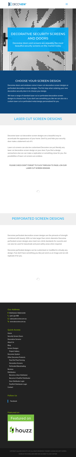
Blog (9, 345)
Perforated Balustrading (17, 366)
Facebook (13, 401)
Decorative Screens (14, 339)
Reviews (10, 369)
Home (10, 333)
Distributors (12, 372)
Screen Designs (13, 348)
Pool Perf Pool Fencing (17, 360)
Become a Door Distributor (18, 375)
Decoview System (14, 354)
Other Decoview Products (16, 357)
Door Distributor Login (16, 381)
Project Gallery (14, 351)
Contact (10, 387)
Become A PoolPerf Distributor (19, 378)
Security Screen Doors (15, 336)
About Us (11, 342)
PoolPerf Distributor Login (18, 384)
